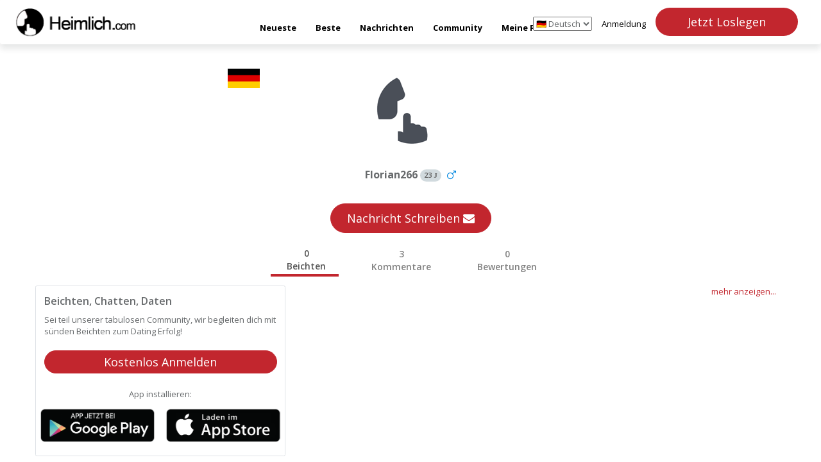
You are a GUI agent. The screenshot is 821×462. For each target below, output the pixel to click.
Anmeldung (624, 24)
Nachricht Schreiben (411, 218)
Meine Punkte (531, 27)
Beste (328, 27)
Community (457, 27)
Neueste (278, 27)
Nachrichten (387, 27)
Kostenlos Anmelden (160, 362)
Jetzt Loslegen (727, 22)
